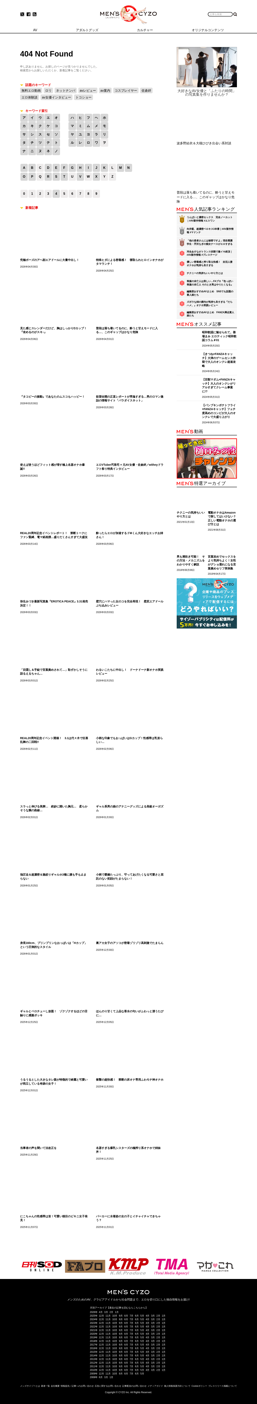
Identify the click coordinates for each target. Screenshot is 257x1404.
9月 (121, 1315)
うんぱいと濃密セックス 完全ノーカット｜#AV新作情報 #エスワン (210, 219)
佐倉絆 (146, 90)
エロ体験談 (29, 97)
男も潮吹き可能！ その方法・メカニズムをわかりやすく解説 (191, 560)
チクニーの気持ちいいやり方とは (205, 273)
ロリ (48, 90)
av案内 (105, 90)
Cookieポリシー (199, 1386)
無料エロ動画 (31, 90)
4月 (101, 1312)
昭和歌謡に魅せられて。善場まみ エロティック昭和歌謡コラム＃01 (219, 336)
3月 (106, 1312)
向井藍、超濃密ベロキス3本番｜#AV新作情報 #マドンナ (210, 231)
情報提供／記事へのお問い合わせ (77, 1386)
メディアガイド (155, 1386)
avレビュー (88, 90)
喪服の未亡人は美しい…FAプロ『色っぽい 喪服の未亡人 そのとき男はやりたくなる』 (210, 283)
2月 (111, 1312)
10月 (114, 1315)
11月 (108, 1315)
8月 (126, 1315)
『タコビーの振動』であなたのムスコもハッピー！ (52, 396)
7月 (132, 1315)
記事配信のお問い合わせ (134, 1386)
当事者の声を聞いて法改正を (38, 1148)
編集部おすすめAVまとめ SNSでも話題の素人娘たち (210, 293)
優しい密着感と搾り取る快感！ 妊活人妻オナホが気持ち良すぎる (210, 263)
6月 (137, 1315)
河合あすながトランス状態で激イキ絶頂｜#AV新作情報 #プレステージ (210, 253)
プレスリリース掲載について (222, 1386)
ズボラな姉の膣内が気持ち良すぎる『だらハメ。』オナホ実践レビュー (210, 303)
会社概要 (55, 1386)
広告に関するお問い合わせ (108, 1386)
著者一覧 (45, 1386)
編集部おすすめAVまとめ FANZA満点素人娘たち (210, 314)
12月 (101, 1315)
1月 (117, 1312)
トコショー (83, 97)
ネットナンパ (65, 90)
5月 (142, 1315)
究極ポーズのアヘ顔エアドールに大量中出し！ (49, 260)
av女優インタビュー (56, 97)
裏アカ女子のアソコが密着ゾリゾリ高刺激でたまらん (129, 943)
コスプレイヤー (126, 90)
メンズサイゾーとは (30, 1386)
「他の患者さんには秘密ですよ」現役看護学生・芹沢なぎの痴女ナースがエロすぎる (210, 242)
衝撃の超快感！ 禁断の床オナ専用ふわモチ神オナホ (129, 1079)
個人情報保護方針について (177, 1386)
